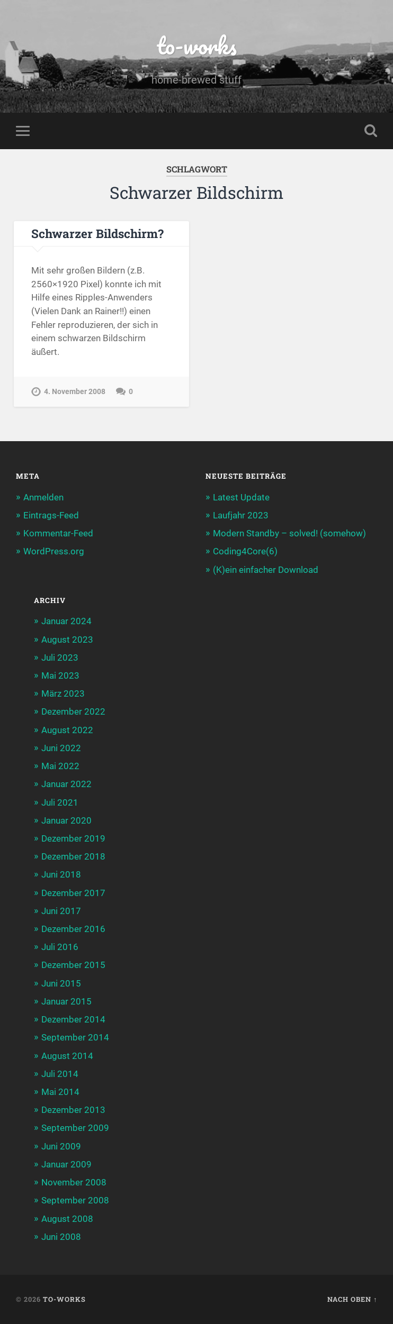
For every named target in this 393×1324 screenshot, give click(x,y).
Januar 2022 (66, 784)
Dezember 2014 (73, 1019)
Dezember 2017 (73, 893)
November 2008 (73, 1182)
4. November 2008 (74, 391)
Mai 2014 (60, 1091)
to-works (196, 45)
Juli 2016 (59, 947)
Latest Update (241, 497)
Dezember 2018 (73, 856)
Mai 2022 (60, 766)
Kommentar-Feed (58, 533)
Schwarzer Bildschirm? (97, 233)
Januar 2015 (66, 1001)
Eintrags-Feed (51, 515)
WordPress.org (53, 551)
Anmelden (43, 497)
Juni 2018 (61, 875)
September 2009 (75, 1128)
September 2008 (75, 1200)
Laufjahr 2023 (241, 515)
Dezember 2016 (73, 929)
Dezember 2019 (73, 838)
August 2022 (67, 730)
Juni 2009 (61, 1146)
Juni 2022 (61, 748)
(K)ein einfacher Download (265, 569)
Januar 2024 (66, 621)
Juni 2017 (61, 911)
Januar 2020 (66, 820)
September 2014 (75, 1038)
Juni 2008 (61, 1236)
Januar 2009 (66, 1164)
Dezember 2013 (73, 1109)
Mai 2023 (60, 675)
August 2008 (67, 1218)
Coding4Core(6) (245, 551)
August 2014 (67, 1056)
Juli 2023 (59, 657)
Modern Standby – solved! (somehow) (289, 533)
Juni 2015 (61, 983)
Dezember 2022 (73, 712)
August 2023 (67, 639)
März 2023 (63, 693)
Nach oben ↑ (352, 1299)
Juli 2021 (59, 802)
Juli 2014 (59, 1074)
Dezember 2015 (73, 965)
